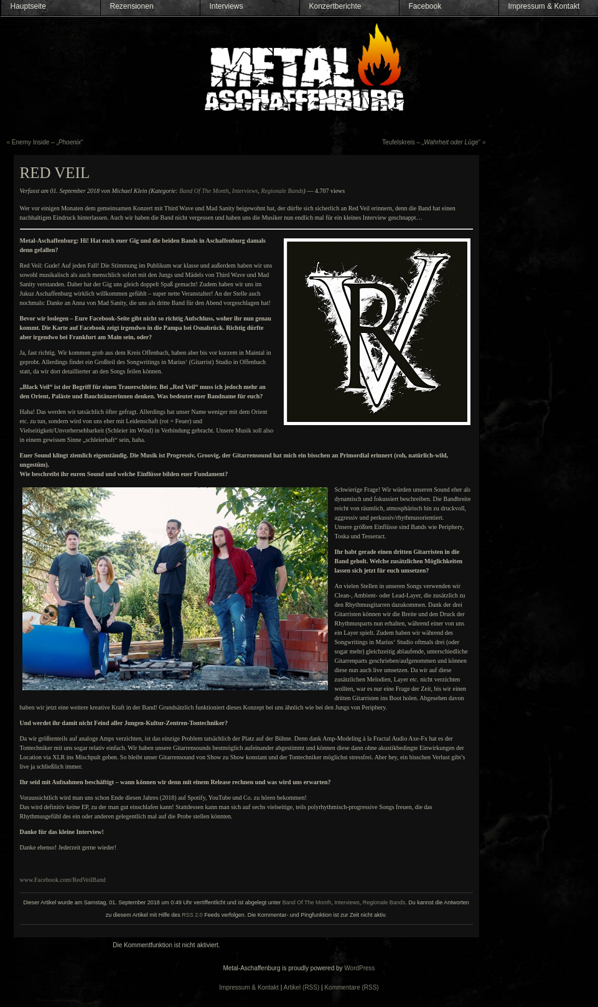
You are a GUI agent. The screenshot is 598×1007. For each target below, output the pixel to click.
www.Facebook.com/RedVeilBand (63, 879)
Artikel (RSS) (302, 987)
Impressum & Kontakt (544, 6)
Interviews (226, 6)
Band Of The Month (204, 190)
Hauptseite (28, 6)
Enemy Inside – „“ (47, 142)
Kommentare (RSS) (351, 987)
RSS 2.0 (192, 915)
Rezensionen (132, 6)
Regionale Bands (282, 190)
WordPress (359, 968)
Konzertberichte (335, 6)
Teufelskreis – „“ (431, 142)
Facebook (425, 6)
